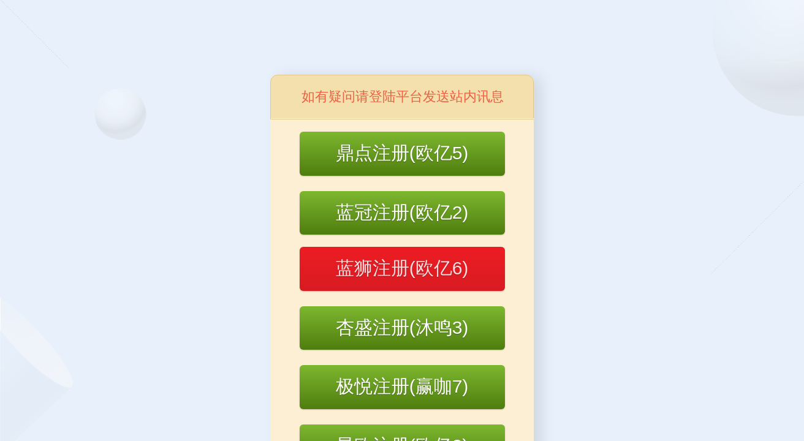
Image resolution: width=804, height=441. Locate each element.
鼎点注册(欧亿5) (402, 153)
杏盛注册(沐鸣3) (402, 327)
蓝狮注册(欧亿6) (402, 268)
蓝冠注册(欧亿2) (402, 212)
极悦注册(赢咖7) (402, 386)
